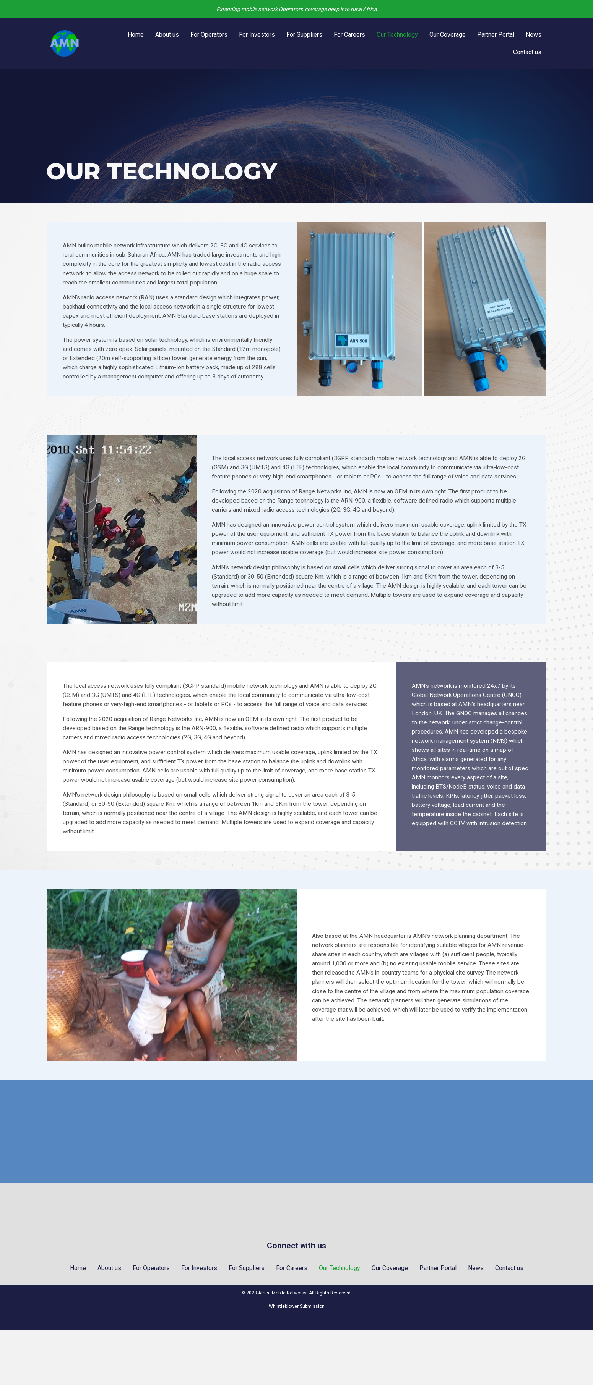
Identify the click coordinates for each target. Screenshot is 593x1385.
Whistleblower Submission (297, 1361)
